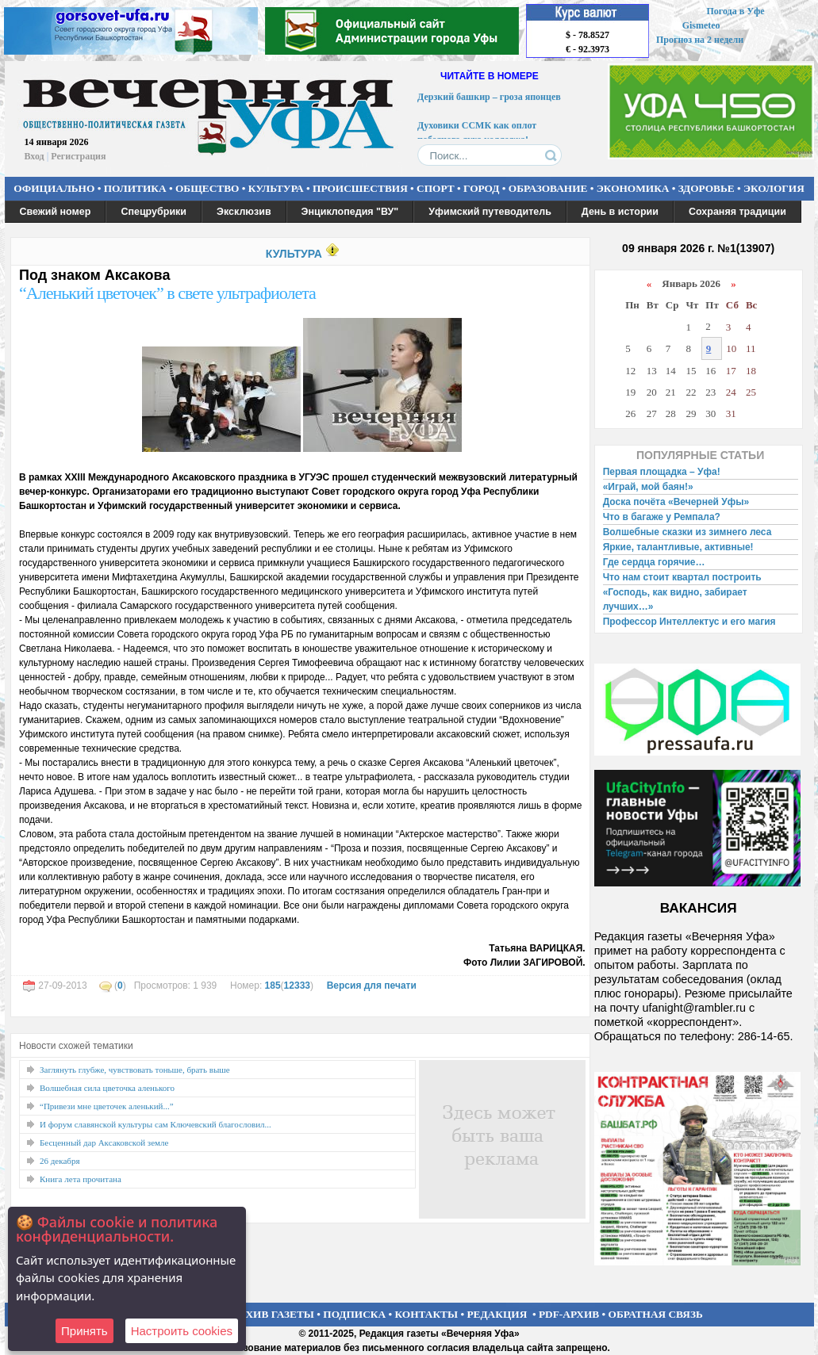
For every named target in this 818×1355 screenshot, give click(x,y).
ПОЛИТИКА (135, 188)
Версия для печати (372, 985)
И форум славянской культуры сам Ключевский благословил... (155, 1124)
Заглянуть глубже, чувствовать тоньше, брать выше (135, 1069)
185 (273, 985)
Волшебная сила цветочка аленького (107, 1088)
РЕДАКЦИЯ (497, 1314)
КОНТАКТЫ (427, 1314)
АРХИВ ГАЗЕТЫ (273, 1314)
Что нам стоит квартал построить (682, 577)
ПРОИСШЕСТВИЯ (360, 188)
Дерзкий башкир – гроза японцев (489, 99)
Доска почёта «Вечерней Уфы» (676, 501)
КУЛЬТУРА (276, 188)
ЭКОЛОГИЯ (774, 188)
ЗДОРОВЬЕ (706, 188)
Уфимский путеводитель (489, 211)
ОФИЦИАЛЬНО (53, 188)
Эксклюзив (244, 211)
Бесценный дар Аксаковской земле (104, 1142)
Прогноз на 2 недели (699, 39)
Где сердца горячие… (654, 562)
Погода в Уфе (735, 11)
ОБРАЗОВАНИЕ (548, 188)
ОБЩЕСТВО (207, 188)
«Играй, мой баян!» (648, 486)
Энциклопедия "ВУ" (350, 211)
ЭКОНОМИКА (633, 188)
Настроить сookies (181, 1331)
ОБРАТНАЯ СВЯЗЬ (656, 1314)
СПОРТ (436, 188)
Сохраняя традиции (737, 211)
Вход (34, 156)
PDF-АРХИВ (569, 1314)
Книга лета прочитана (80, 1179)
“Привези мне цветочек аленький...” (107, 1106)
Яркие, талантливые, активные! (678, 547)
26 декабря (59, 1161)
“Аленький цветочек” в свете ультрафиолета (167, 293)
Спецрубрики (153, 211)
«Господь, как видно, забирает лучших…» (675, 599)
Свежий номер (55, 211)
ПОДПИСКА (354, 1314)
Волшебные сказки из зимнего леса (687, 532)
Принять (84, 1331)
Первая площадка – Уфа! (661, 471)
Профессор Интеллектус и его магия (689, 621)
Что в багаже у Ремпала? (661, 516)
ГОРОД (481, 188)
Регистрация (78, 156)
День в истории (620, 211)
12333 (297, 985)
